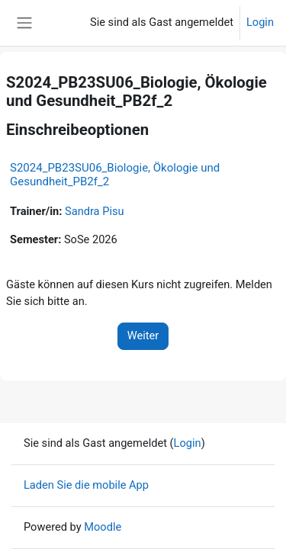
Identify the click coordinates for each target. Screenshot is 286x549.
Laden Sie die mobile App (86, 485)
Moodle (102, 527)
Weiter (143, 335)
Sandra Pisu (94, 211)
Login (260, 22)
